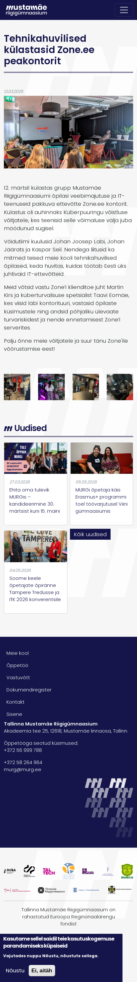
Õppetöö (17, 665)
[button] (17, 386)
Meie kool (17, 653)
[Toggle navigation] (124, 10)
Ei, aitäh (42, 971)
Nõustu (15, 970)
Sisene (14, 714)
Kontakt (15, 702)
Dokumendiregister (29, 690)
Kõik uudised (90, 534)
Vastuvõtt (18, 677)
